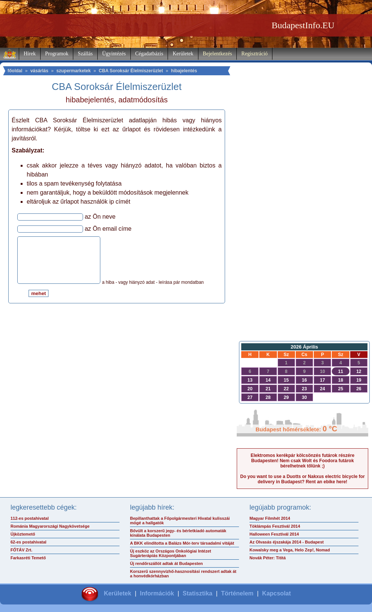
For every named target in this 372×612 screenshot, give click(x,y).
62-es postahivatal (28, 542)
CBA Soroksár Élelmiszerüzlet (131, 70)
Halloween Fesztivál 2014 (274, 534)
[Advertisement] (302, 217)
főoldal (15, 70)
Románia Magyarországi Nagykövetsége (50, 526)
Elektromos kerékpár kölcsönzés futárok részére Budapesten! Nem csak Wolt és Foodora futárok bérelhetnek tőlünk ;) (302, 461)
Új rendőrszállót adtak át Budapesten (166, 563)
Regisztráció (254, 53)
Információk (157, 593)
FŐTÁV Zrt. (21, 550)
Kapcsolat (276, 593)
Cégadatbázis (149, 53)
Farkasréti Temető (28, 558)
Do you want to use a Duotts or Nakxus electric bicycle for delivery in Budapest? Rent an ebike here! (302, 479)
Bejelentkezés (217, 53)
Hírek (30, 53)
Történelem (237, 593)
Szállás (85, 53)
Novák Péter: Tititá (268, 558)
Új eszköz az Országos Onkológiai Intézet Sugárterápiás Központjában (170, 553)
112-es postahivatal (30, 518)
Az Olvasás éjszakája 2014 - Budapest (287, 542)
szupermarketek (73, 70)
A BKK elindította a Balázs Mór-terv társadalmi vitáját (182, 543)
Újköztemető (23, 534)
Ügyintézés (114, 53)
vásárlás (39, 70)
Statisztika (197, 593)
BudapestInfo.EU (303, 25)
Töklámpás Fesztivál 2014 (275, 526)
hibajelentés (184, 70)
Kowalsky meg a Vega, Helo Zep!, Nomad (290, 550)
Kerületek (182, 53)
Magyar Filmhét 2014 (270, 518)
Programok (56, 53)
